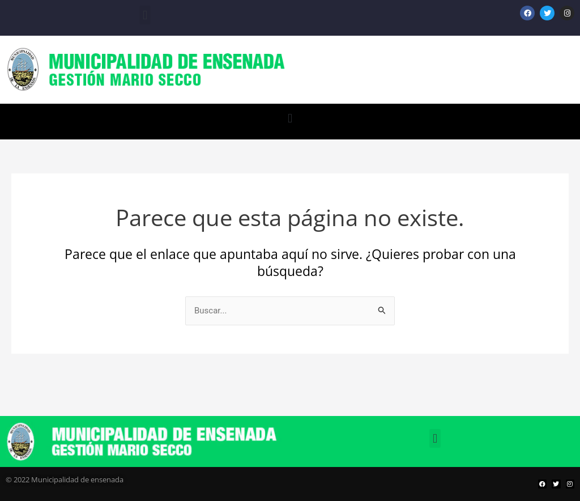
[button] (144, 15)
